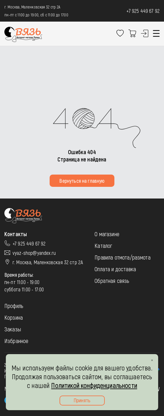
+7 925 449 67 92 (143, 11)
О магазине (107, 233)
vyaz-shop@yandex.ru (34, 253)
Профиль (13, 305)
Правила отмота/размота (123, 257)
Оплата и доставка (115, 268)
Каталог (103, 245)
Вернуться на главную (81, 180)
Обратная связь (112, 280)
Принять (82, 400)
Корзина (13, 317)
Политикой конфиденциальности (94, 385)
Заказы (12, 329)
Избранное (16, 340)
